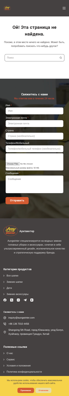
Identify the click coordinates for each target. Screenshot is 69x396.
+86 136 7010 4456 (18, 324)
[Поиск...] (31, 57)
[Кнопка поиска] (60, 57)
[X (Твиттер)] (11, 300)
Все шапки (12, 275)
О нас (10, 353)
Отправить (17, 200)
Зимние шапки (15, 282)
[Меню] (64, 8)
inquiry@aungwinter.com (21, 317)
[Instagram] (18, 300)
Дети (9, 288)
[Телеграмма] (25, 300)
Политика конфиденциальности (24, 371)
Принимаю (25, 390)
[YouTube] (31, 300)
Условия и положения (19, 365)
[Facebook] (4, 300)
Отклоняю (43, 390)
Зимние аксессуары (18, 294)
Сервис (11, 359)
